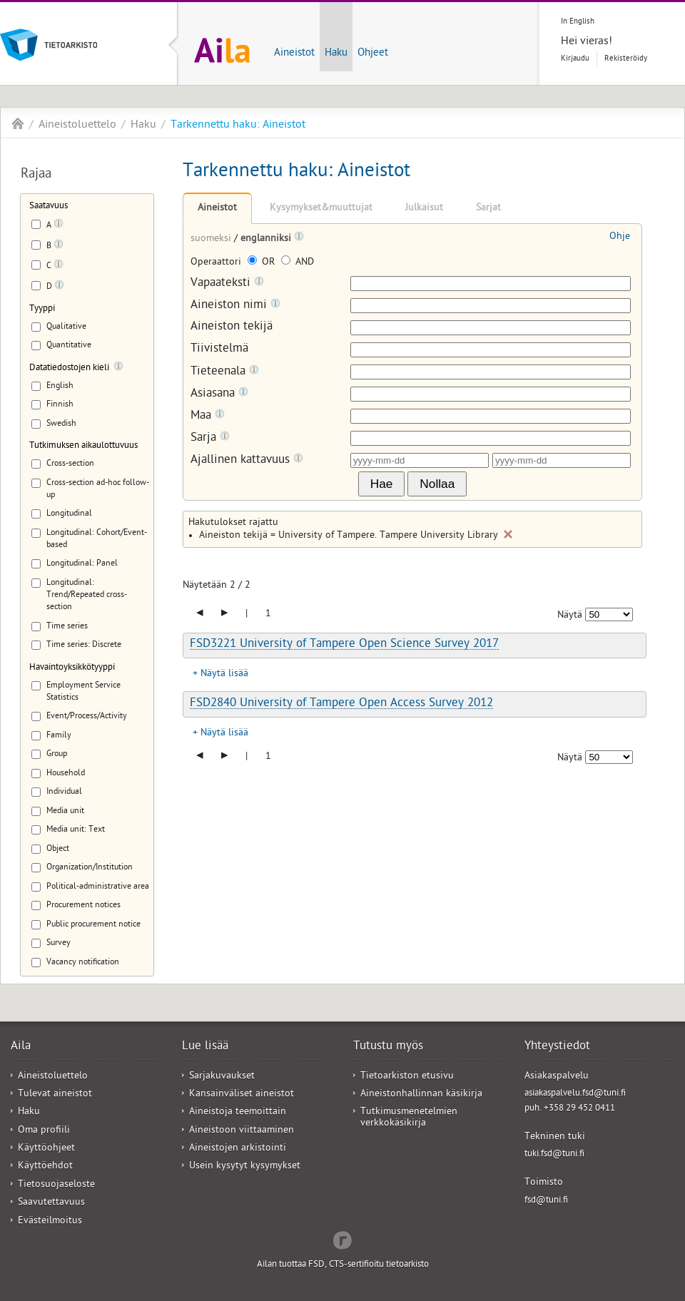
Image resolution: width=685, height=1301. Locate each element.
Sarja (210, 438)
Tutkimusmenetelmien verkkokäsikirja (408, 1117)
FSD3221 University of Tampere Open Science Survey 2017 (344, 645)
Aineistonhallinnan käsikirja (421, 1094)
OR (263, 263)
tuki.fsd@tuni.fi (554, 1154)
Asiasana (219, 394)
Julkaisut (424, 209)
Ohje (619, 237)
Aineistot (294, 53)
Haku (336, 53)
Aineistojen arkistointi (237, 1149)
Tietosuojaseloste (56, 1185)
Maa (208, 416)
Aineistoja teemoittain (237, 1112)
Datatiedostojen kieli (69, 368)
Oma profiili (44, 1131)
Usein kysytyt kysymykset (244, 1166)
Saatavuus (48, 206)
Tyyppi (42, 309)
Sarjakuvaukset (222, 1077)
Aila (17, 123)
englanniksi (267, 239)
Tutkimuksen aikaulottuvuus (83, 446)
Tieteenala (225, 372)
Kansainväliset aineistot (241, 1094)
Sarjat (488, 209)
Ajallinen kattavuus (247, 460)
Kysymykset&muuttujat (321, 209)
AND (297, 263)
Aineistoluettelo (77, 125)
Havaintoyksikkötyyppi (72, 668)
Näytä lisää (224, 674)
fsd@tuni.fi (546, 1200)
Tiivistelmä (219, 350)
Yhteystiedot (557, 1047)
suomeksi (212, 239)
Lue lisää (205, 1047)
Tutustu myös (388, 1047)
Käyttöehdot (45, 1166)
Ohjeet (372, 53)
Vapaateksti (227, 283)
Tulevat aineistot (55, 1094)
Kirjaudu (575, 59)
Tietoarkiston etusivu (407, 1077)
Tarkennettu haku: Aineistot (238, 125)
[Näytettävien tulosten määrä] (609, 614)
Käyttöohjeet (46, 1149)
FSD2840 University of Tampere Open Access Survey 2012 (341, 704)
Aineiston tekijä (232, 328)
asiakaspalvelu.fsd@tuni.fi (575, 1093)
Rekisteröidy (625, 59)
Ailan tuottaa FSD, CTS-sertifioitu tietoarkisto (343, 1265)
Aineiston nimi (235, 305)
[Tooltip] (59, 226)
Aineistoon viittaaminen (241, 1131)
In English (577, 22)
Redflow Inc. (342, 1239)
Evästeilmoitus (50, 1221)
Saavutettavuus (51, 1203)
